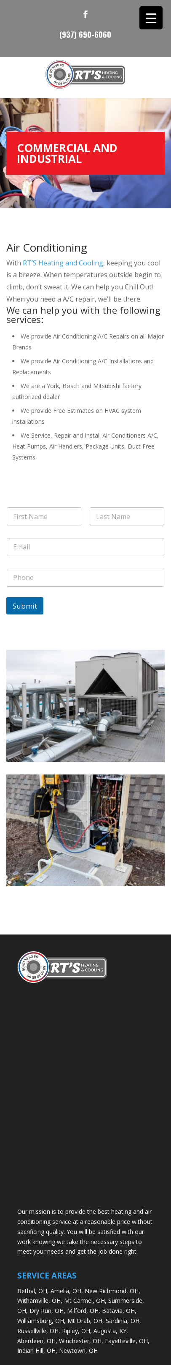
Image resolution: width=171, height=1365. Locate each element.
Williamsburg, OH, (41, 1321)
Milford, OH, (83, 1311)
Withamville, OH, (39, 1301)
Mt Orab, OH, (85, 1321)
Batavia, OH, (119, 1311)
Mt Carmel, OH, (85, 1301)
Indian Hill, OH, (37, 1350)
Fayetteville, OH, (127, 1341)
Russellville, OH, (38, 1331)
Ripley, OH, (77, 1331)
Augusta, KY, (111, 1331)
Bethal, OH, (33, 1291)
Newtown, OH (78, 1350)
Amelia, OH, (67, 1291)
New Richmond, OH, (112, 1291)
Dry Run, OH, (47, 1311)
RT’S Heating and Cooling (63, 263)
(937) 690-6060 (85, 33)
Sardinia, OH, (123, 1321)
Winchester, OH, (81, 1341)
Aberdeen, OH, (37, 1341)
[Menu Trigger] (151, 17)
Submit (25, 606)
